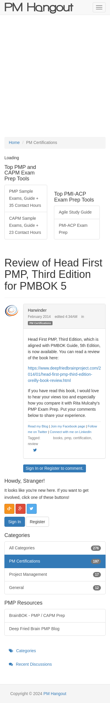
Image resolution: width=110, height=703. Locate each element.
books (57, 438)
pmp (68, 438)
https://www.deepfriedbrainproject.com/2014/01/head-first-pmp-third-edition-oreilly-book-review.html (64, 374)
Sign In (32, 468)
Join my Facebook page (68, 426)
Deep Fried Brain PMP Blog (34, 628)
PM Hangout (54, 693)
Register (52, 468)
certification (82, 438)
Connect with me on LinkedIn (71, 432)
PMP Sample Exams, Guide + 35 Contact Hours (25, 198)
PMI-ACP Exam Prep (73, 229)
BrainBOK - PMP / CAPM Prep (37, 615)
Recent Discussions (30, 664)
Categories (22, 650)
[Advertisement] (55, 76)
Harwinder (37, 310)
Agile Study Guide (75, 212)
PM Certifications (40, 322)
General (55, 587)
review (33, 444)
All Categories (55, 548)
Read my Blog (38, 426)
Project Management (55, 574)
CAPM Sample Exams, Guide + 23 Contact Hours (25, 225)
